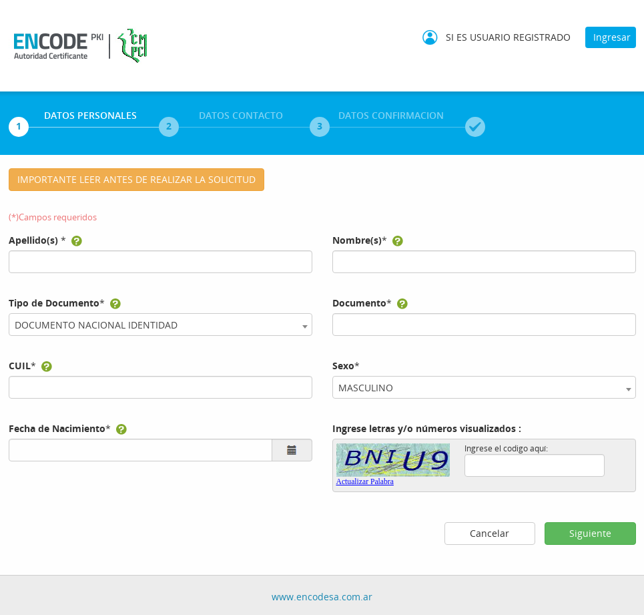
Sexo (343, 365)
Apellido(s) (33, 240)
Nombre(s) (357, 240)
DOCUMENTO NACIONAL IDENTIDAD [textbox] (96, 325)
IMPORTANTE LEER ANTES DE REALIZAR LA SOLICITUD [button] (136, 179)
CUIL (20, 365)
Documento (359, 302)
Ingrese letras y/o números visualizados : (426, 428)
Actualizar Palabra (365, 481)
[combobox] (160, 324)
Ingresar (612, 37)
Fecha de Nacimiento (57, 428)
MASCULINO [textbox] (365, 387)
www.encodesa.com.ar (322, 596)
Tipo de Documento (54, 302)
